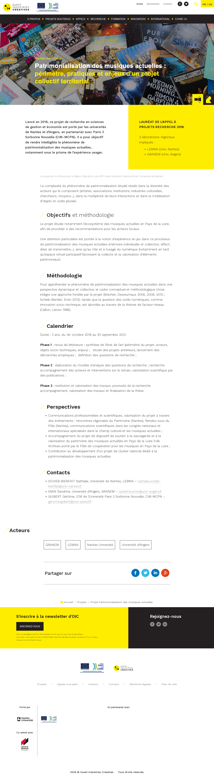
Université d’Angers (135, 545)
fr (204, 4)
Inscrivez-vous (30, 626)
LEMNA (73, 545)
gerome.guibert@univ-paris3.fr (70, 501)
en (210, 4)
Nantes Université (100, 545)
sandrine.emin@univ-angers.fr (140, 491)
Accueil (67, 602)
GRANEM (52, 545)
